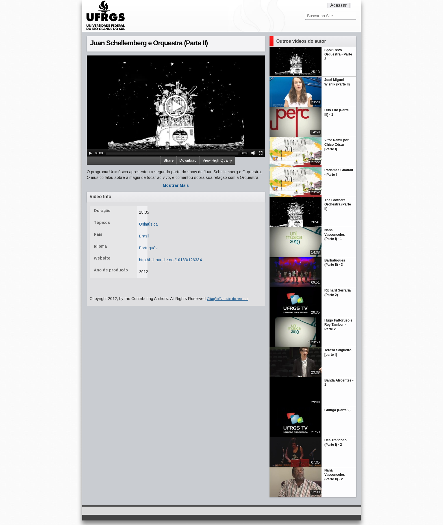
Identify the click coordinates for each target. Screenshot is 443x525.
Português (148, 248)
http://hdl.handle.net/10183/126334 (170, 260)
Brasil (144, 236)
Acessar (338, 5)
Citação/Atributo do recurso (227, 299)
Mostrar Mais (176, 185)
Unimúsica (148, 224)
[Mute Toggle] (253, 153)
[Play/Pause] (90, 153)
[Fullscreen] (261, 153)
